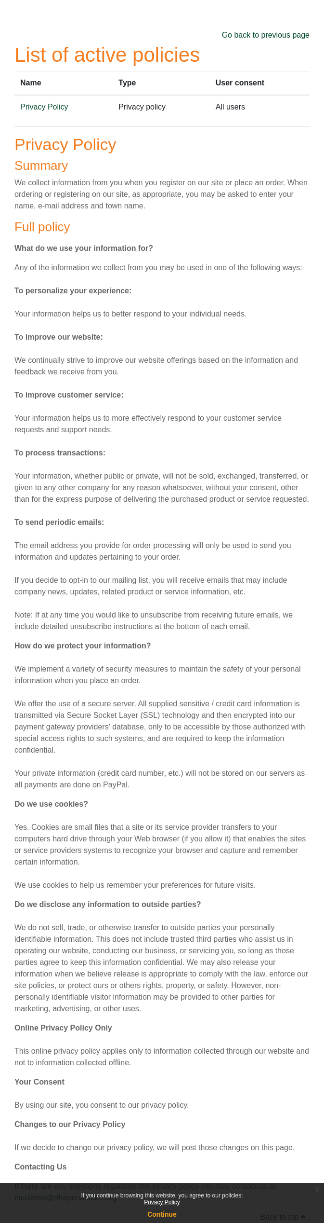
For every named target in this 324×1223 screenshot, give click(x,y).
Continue (162, 1214)
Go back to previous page (266, 35)
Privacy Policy (162, 1202)
